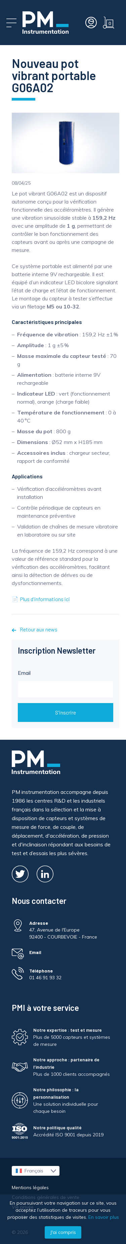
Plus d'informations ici (45, 599)
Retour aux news (34, 629)
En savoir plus (103, 1217)
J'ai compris (63, 1232)
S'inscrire (65, 712)
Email (65, 683)
